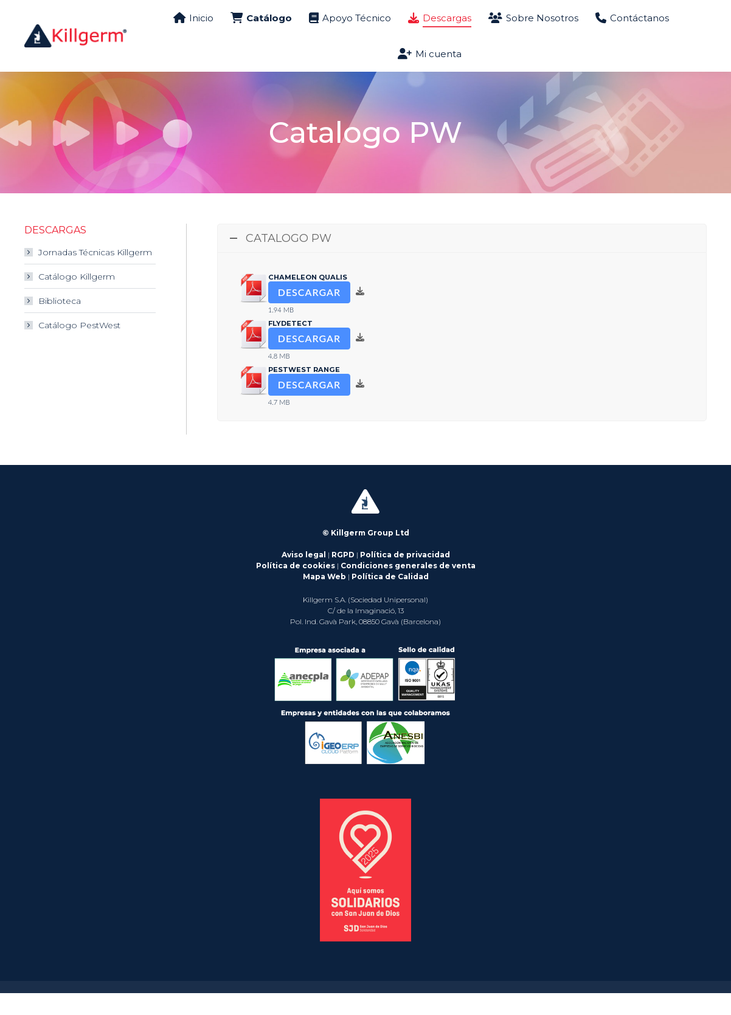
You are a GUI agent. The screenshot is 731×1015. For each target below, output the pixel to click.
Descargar (309, 314)
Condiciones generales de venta (408, 587)
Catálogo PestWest (79, 347)
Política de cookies (295, 587)
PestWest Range (304, 391)
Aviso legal (304, 576)
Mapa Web (324, 598)
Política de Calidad (390, 598)
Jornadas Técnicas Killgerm (95, 274)
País (690, 11)
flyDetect (290, 345)
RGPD (343, 576)
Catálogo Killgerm (76, 298)
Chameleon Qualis (307, 299)
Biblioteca (59, 322)
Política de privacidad (405, 576)
